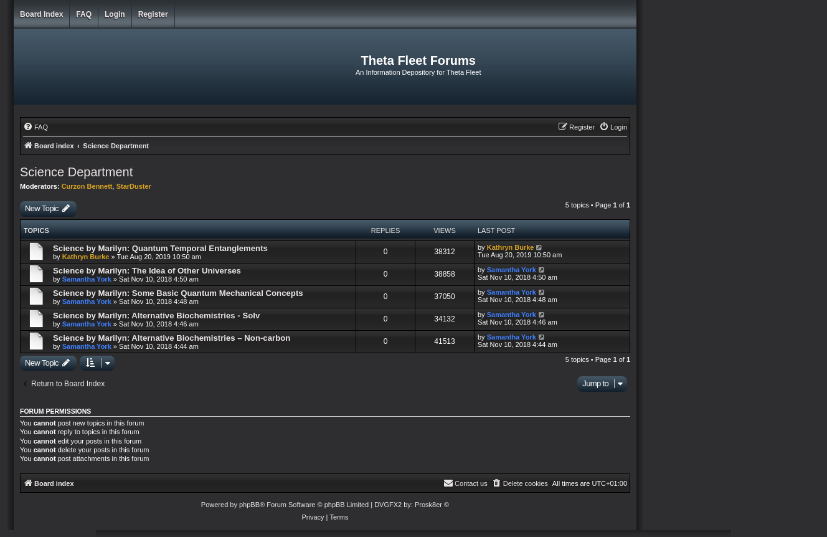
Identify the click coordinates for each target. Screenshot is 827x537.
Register (153, 14)
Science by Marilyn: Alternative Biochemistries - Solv (156, 315)
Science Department (76, 172)
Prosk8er (428, 504)
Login (115, 14)
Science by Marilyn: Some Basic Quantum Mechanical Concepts (178, 293)
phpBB (249, 504)
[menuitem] (35, 127)
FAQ (84, 14)
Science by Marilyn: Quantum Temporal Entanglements (160, 248)
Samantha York (86, 279)
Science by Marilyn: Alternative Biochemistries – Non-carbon (171, 338)
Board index (41, 14)
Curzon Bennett (87, 186)
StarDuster (133, 186)
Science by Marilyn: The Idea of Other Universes (147, 270)
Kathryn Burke (86, 256)
